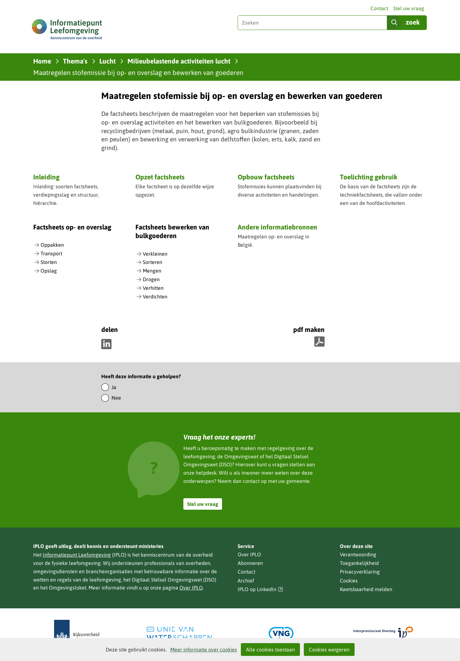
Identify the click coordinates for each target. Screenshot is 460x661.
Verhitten (153, 288)
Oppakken (52, 245)
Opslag (49, 271)
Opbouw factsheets (266, 177)
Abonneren (250, 563)
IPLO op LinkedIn (260, 589)
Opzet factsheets (160, 177)
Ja (113, 387)
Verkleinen (155, 254)
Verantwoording (358, 554)
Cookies (349, 580)
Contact (379, 8)
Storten (49, 262)
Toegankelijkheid (359, 563)
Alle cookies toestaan (270, 649)
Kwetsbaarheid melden (366, 589)
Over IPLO (191, 587)
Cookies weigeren (329, 649)
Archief (246, 580)
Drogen (151, 279)
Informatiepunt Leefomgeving (77, 555)
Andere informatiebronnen (277, 227)
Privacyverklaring (360, 572)
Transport (51, 253)
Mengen (152, 271)
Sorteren (152, 262)
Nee (116, 398)
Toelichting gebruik (368, 177)
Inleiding (46, 177)
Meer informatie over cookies (203, 649)
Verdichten (155, 296)
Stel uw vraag (408, 8)
